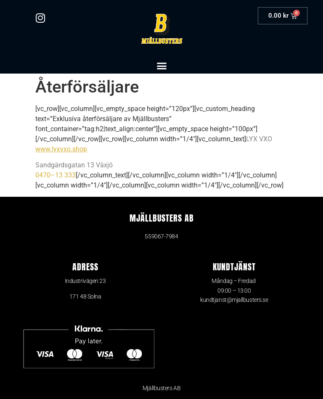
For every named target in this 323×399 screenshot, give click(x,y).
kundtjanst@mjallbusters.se (234, 299)
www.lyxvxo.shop (61, 149)
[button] (161, 66)
